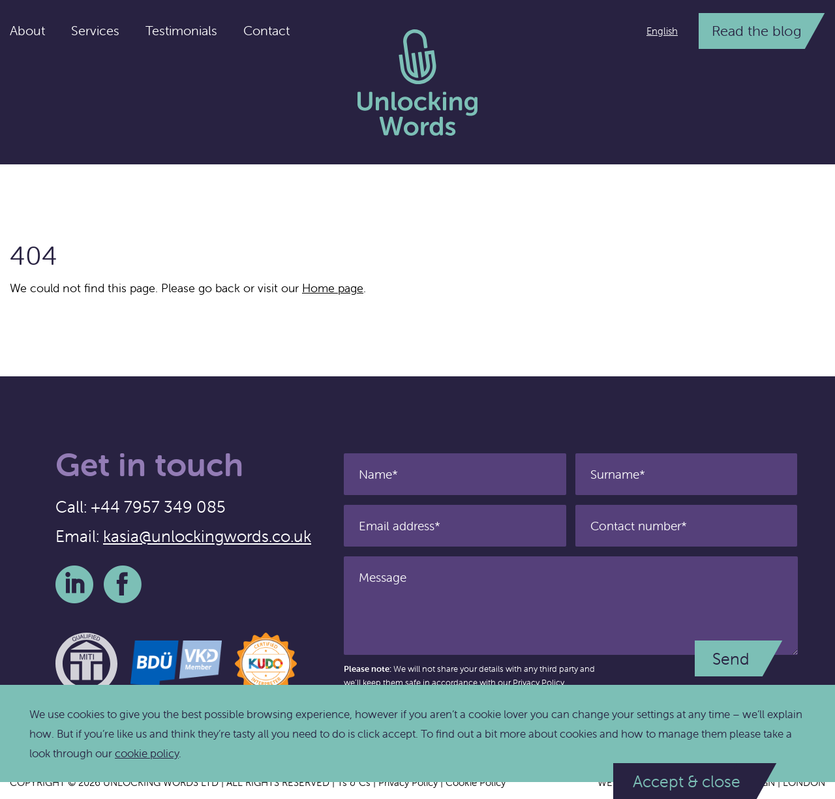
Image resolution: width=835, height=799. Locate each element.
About (27, 30)
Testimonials (181, 30)
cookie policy (147, 753)
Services (95, 30)
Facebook (123, 584)
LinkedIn (74, 584)
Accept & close (686, 781)
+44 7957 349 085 (158, 507)
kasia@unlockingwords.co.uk (207, 536)
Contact (266, 30)
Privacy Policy (538, 682)
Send (731, 659)
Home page (332, 287)
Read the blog (757, 31)
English (662, 31)
